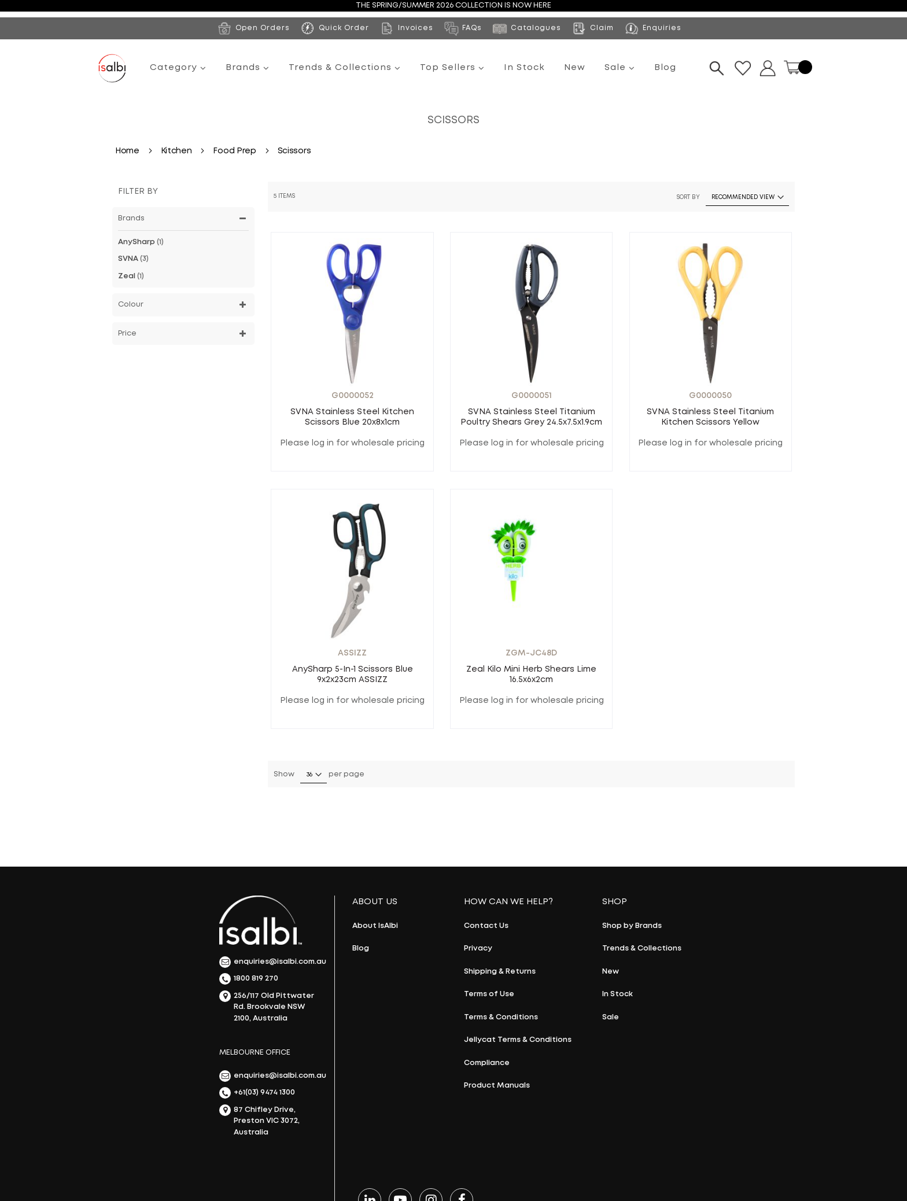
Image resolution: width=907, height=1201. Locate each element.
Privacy (478, 948)
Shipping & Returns (500, 971)
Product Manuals (497, 1085)
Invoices (406, 28)
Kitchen (177, 151)
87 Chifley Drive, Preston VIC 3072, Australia (259, 1120)
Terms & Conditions (501, 1017)
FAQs (462, 28)
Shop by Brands (632, 926)
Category (178, 68)
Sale (619, 68)
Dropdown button (767, 68)
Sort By (688, 197)
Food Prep (235, 151)
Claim (592, 28)
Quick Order (344, 28)
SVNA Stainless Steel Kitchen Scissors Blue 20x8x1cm (352, 417)
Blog (665, 68)
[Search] (716, 68)
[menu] (413, 68)
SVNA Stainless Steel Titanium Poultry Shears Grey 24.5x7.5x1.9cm (531, 417)
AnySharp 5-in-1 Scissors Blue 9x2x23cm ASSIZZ (352, 674)
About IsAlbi (375, 926)
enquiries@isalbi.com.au (271, 962)
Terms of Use (489, 994)
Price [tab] (127, 333)
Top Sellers (452, 68)
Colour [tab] (130, 304)
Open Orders (253, 28)
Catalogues (526, 28)
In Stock (524, 68)
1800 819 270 (248, 979)
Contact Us (486, 926)
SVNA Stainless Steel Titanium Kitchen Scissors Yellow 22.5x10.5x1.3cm (710, 417)
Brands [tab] (131, 218)
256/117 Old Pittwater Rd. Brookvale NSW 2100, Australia (266, 1006)
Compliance (487, 1063)
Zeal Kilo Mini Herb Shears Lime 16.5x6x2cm (531, 674)
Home (128, 151)
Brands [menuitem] (248, 68)
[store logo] (112, 68)
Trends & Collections (345, 68)
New (574, 68)
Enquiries (652, 28)
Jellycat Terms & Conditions (518, 1040)
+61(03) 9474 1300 (257, 1093)
